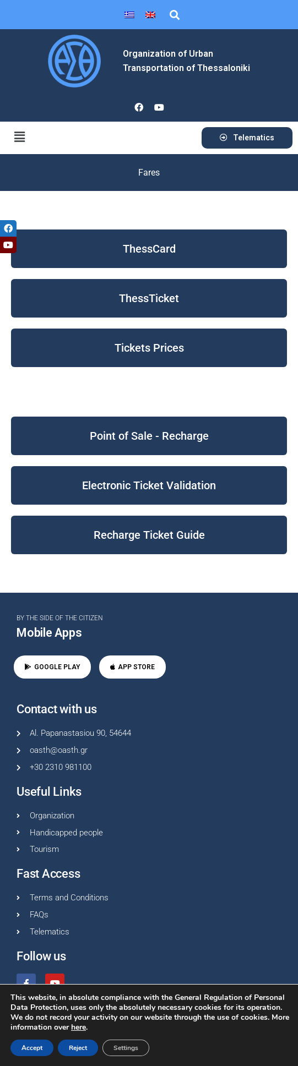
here (78, 1027)
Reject (78, 1047)
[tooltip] (8, 228)
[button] (174, 15)
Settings (125, 1047)
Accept (31, 1047)
